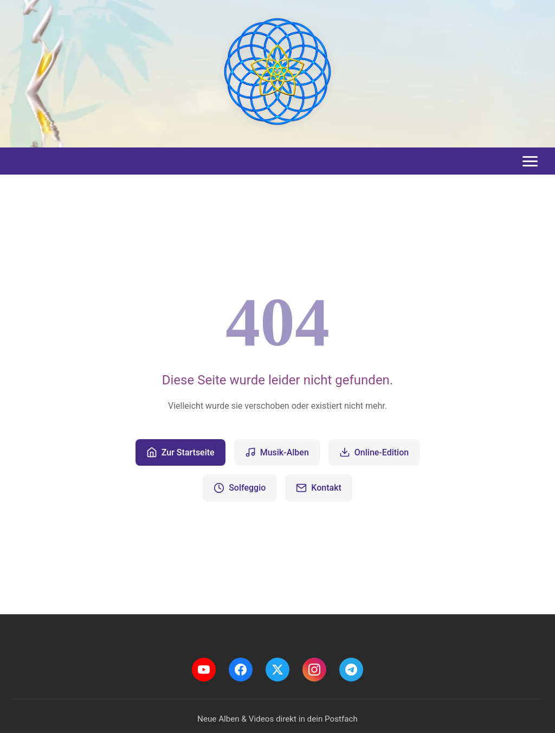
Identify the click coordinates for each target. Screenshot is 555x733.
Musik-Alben (277, 452)
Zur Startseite (180, 452)
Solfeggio (240, 488)
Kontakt (318, 488)
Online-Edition (374, 452)
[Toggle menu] (530, 161)
